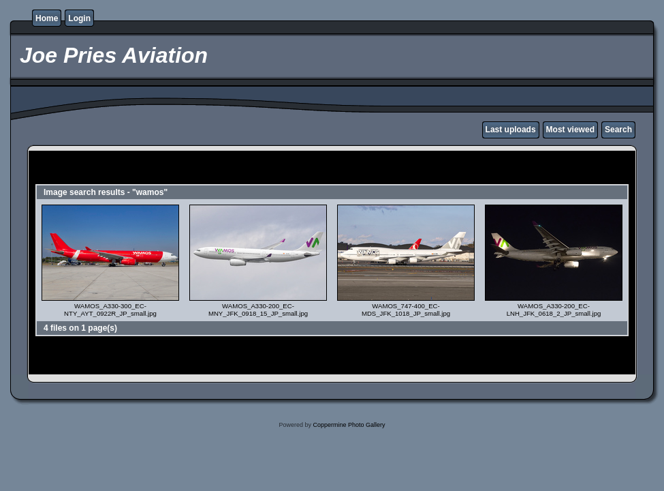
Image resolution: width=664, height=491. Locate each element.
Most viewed (570, 129)
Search (618, 129)
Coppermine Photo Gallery (349, 424)
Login (79, 18)
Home (46, 18)
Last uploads (511, 129)
